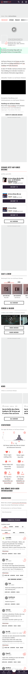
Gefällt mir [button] (4, 545)
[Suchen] (19, 2)
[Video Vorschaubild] (10, 320)
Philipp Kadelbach (14, 63)
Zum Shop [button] (14, 187)
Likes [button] (14, 524)
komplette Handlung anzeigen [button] (14, 115)
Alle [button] (5, 518)
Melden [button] (19, 545)
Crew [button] (19, 282)
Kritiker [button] (17, 518)
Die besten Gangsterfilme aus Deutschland (8, 481)
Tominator (8, 618)
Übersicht (4, 20)
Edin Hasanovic (13, 65)
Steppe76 (8, 662)
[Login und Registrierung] (22, 2)
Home (2, 16)
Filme (6, 16)
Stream (11, 20)
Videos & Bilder (7, 308)
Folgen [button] (15, 545)
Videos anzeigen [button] (14, 328)
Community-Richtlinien (19, 503)
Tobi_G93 (8, 640)
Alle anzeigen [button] (14, 221)
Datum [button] (6, 524)
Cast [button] (9, 282)
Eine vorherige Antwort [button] (15, 571)
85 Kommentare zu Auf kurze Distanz (11, 508)
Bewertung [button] (21, 524)
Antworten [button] (10, 545)
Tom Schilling (12, 106)
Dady (7, 551)
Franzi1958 (8, 529)
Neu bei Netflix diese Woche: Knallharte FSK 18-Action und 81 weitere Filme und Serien (11, 411)
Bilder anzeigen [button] (14, 332)
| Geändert (14, 641)
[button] (3, 672)
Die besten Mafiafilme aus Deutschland (20, 481)
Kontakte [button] (11, 518)
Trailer (17, 20)
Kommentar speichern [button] (14, 512)
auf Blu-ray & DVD (6, 174)
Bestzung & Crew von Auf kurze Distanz (12, 278)
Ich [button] (22, 518)
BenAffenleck (12, 596)
